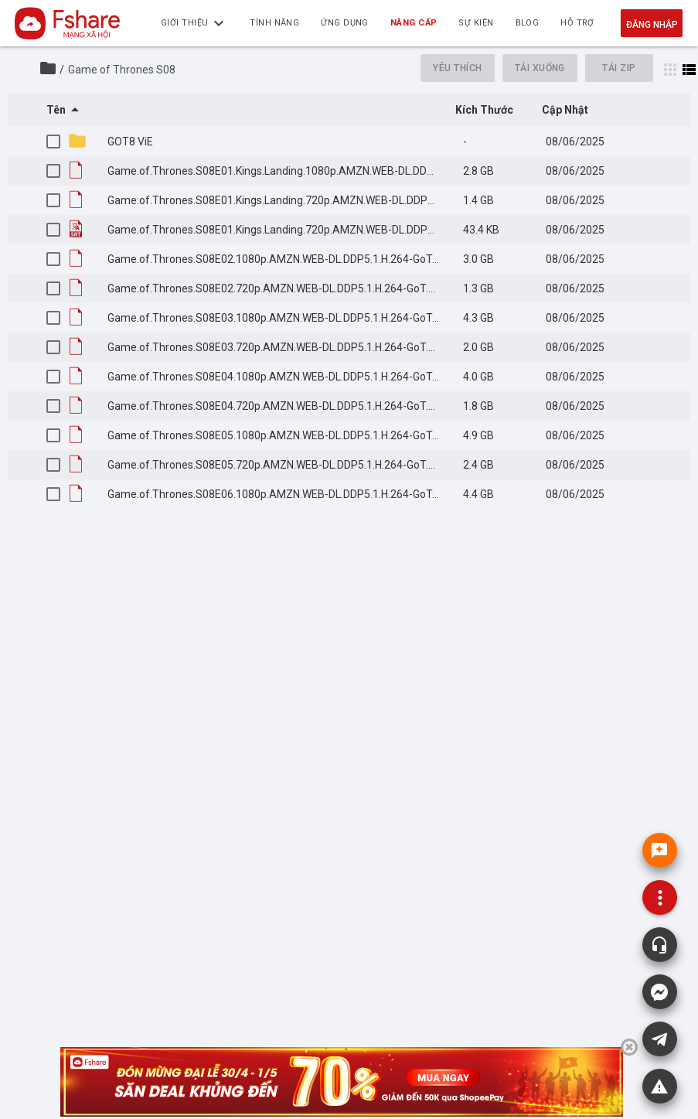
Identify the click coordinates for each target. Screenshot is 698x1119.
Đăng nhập (652, 24)
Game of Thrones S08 (121, 69)
